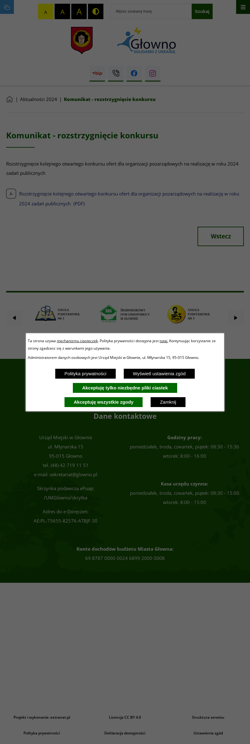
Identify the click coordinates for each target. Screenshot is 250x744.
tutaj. (164, 340)
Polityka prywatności (85, 373)
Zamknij (168, 402)
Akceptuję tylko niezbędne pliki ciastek (125, 387)
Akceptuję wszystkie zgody (103, 402)
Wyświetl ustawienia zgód (159, 373)
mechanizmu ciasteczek (77, 340)
